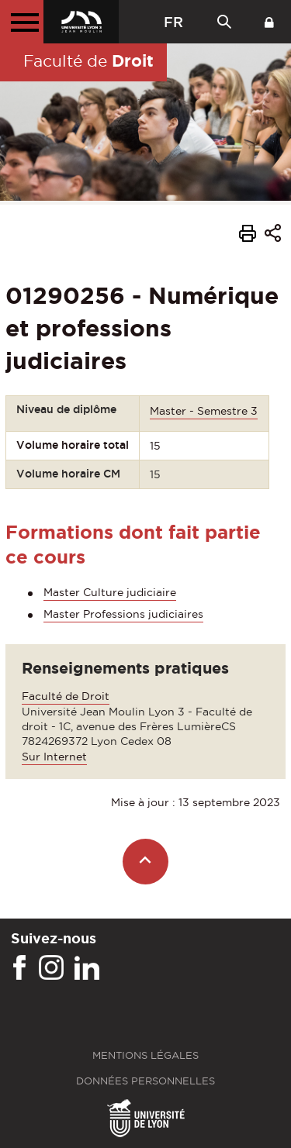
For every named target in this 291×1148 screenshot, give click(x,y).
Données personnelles (145, 1081)
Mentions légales (145, 1055)
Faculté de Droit (65, 696)
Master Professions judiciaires (123, 614)
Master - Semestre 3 (204, 411)
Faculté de (88, 60)
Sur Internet (54, 756)
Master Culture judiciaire (109, 592)
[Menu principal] (21, 21)
